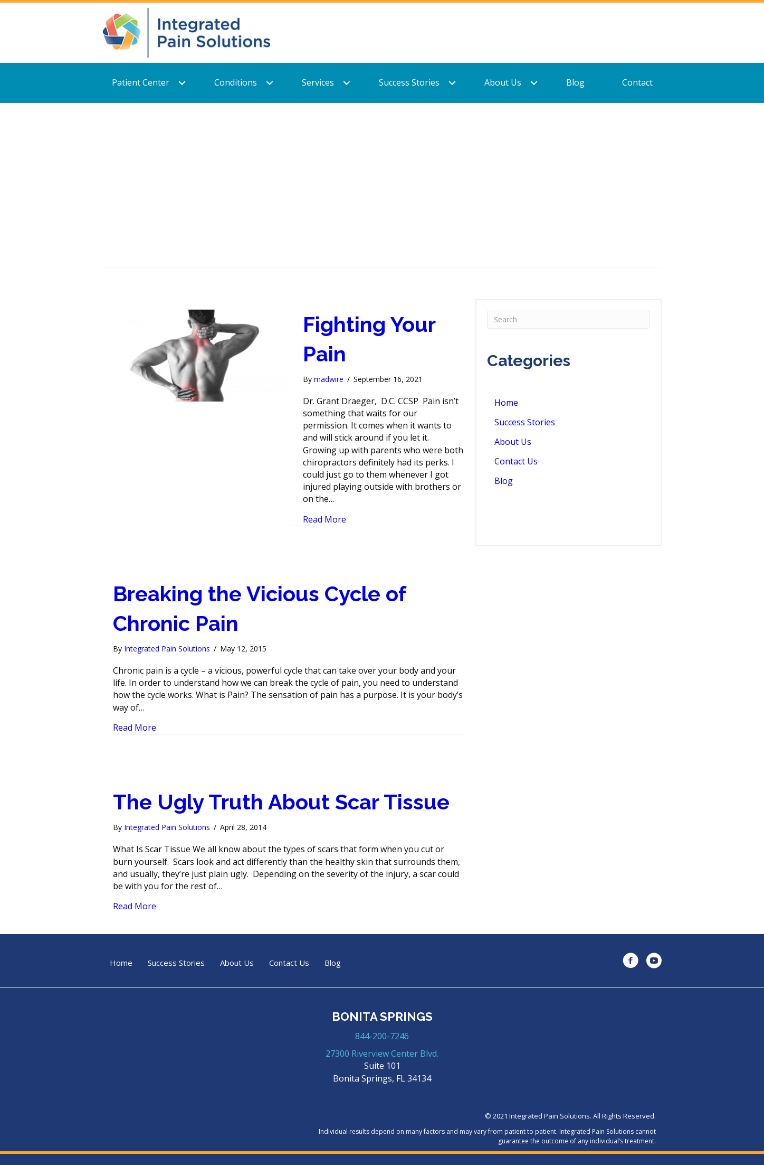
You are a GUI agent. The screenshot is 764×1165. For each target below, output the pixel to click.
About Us (502, 82)
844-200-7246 (382, 1036)
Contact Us (516, 461)
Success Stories (409, 82)
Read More (324, 519)
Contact (637, 82)
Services (318, 82)
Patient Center (140, 82)
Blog (575, 82)
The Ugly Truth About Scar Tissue (281, 801)
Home (506, 402)
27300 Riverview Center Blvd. (382, 1053)
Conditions (235, 82)
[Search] (568, 320)
